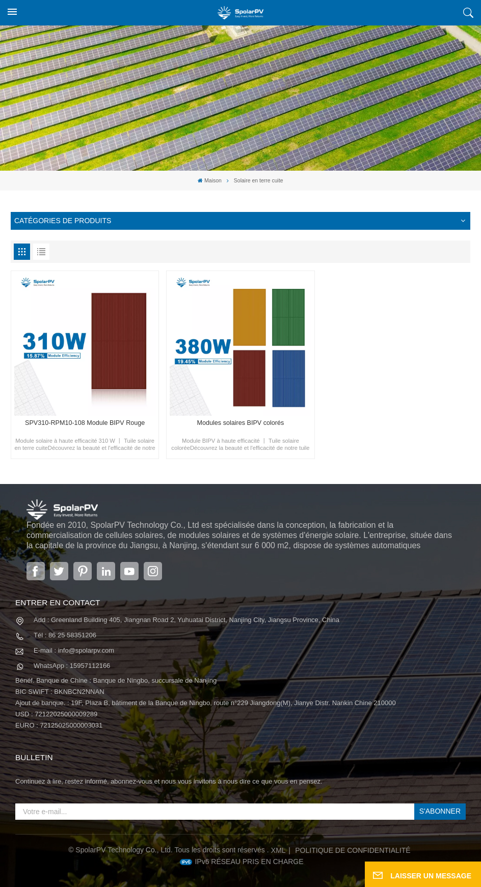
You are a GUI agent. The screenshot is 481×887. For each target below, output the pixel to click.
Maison (210, 180)
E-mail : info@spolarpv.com (74, 650)
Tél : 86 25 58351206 (65, 635)
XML (278, 850)
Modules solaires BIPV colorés (240, 422)
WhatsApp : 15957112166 (72, 665)
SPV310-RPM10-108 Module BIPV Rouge (85, 422)
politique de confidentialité (352, 850)
